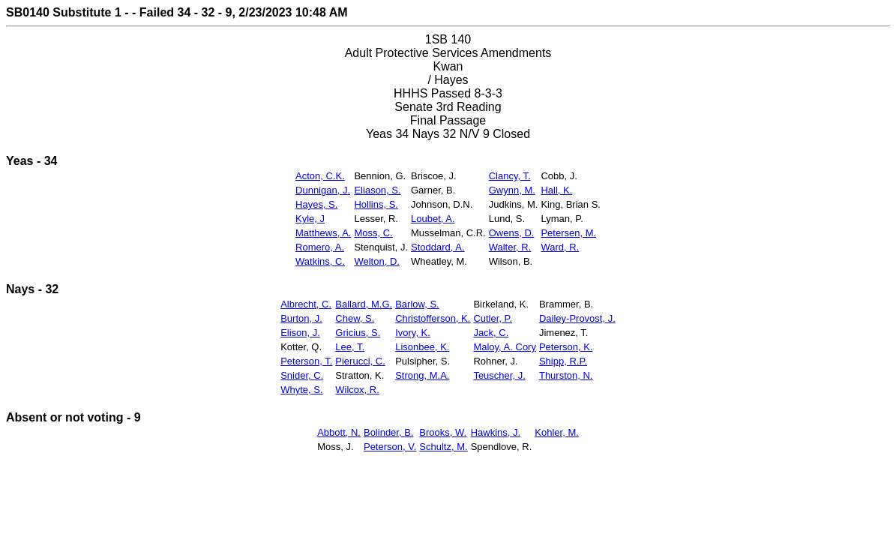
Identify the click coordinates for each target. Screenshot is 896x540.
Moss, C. (373, 232)
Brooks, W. (442, 432)
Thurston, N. (566, 375)
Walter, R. (510, 247)
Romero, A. (319, 247)
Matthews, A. (323, 232)
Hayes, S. (316, 204)
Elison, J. (300, 332)
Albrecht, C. (305, 304)
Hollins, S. (376, 204)
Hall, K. (556, 190)
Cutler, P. (492, 318)
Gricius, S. (357, 332)
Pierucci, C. (360, 361)
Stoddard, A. (438, 247)
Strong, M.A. (422, 375)
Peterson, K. (566, 346)
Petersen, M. (568, 232)
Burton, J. (301, 318)
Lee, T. (349, 346)
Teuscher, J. (499, 375)
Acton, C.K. (320, 176)
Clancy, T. (510, 176)
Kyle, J (310, 218)
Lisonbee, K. (422, 346)
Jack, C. (490, 332)
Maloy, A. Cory (504, 346)
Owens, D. (512, 232)
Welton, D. (376, 261)
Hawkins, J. (495, 432)
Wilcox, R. (357, 389)
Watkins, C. (320, 261)
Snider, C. (301, 375)
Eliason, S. (377, 190)
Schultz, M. (443, 446)
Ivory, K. (412, 332)
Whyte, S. (301, 389)
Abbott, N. (339, 432)
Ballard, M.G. (363, 304)
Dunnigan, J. (322, 190)
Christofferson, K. (432, 318)
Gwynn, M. (512, 190)
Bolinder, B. (389, 432)
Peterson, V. (390, 446)
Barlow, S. (417, 304)
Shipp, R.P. (563, 361)
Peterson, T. (306, 361)
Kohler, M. (557, 432)
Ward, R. (560, 247)
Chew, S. (354, 318)
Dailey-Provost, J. (577, 318)
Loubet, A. (433, 218)
